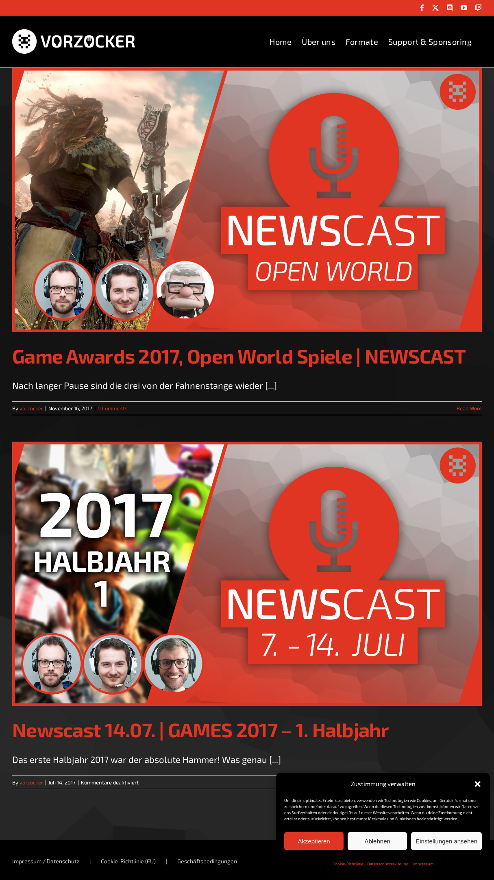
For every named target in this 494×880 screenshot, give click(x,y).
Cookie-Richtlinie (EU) (128, 861)
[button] (478, 784)
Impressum (423, 863)
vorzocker (31, 408)
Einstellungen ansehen (446, 841)
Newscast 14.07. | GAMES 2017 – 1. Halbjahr (200, 729)
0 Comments (113, 408)
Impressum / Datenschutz (45, 861)
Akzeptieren (314, 841)
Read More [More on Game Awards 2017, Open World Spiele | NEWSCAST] (469, 408)
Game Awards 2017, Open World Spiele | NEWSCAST (239, 356)
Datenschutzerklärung (388, 863)
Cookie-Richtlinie (348, 863)
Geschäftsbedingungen (207, 861)
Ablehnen (377, 841)
